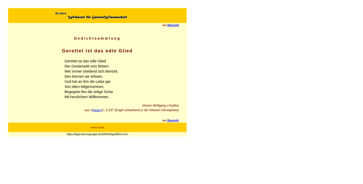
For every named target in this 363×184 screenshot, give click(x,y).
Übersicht (173, 25)
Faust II (97, 110)
